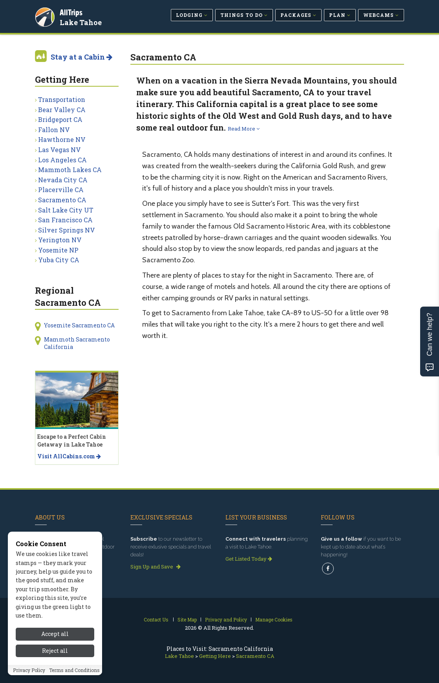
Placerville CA (61, 189)
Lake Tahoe (82, 21)
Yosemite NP (58, 250)
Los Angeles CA (62, 160)
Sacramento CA (62, 200)
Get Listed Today (248, 558)
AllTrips (72, 11)
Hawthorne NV (62, 139)
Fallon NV (54, 129)
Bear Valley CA (62, 109)
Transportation (61, 99)
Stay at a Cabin (81, 57)
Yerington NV (60, 240)
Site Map (187, 619)
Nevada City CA (63, 180)
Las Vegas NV (59, 149)
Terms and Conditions (74, 672)
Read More (244, 128)
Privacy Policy (29, 672)
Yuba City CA (58, 260)
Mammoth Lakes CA (70, 169)
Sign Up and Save (155, 566)
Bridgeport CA (60, 119)
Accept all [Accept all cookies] (55, 636)
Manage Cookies (274, 619)
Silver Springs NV (66, 230)
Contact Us (156, 619)
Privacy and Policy (226, 619)
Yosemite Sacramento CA (79, 325)
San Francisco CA (65, 220)
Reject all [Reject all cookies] (55, 652)
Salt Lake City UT (65, 210)
